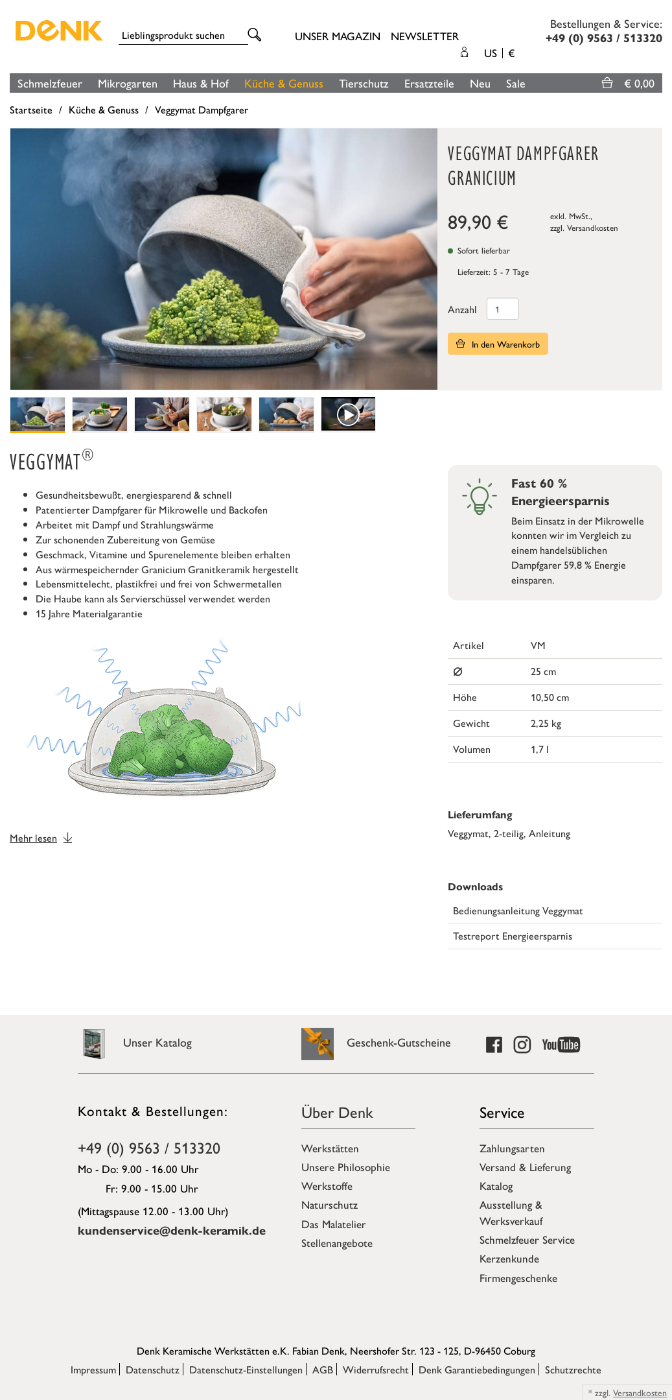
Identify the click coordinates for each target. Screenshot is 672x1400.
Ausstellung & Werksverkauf (511, 1212)
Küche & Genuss (283, 83)
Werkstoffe (327, 1185)
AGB (322, 1369)
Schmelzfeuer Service (527, 1239)
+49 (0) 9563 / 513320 (149, 1147)
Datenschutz (153, 1369)
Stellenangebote (337, 1242)
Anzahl (462, 309)
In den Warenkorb (498, 343)
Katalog (496, 1185)
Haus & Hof (201, 83)
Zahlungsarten (512, 1148)
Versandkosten (592, 227)
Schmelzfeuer (49, 83)
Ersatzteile (429, 83)
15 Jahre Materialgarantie (89, 613)
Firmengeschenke (518, 1277)
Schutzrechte (573, 1369)
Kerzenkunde (509, 1258)
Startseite (31, 109)
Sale (516, 83)
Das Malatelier (333, 1223)
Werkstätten (330, 1148)
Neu (480, 83)
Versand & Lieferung (525, 1166)
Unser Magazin (337, 35)
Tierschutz (364, 83)
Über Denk (337, 1111)
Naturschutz (329, 1204)
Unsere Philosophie (345, 1166)
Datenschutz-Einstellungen (246, 1369)
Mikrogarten (127, 83)
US (499, 52)
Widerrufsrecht (376, 1369)
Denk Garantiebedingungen (477, 1369)
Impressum (93, 1369)
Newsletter (425, 35)
